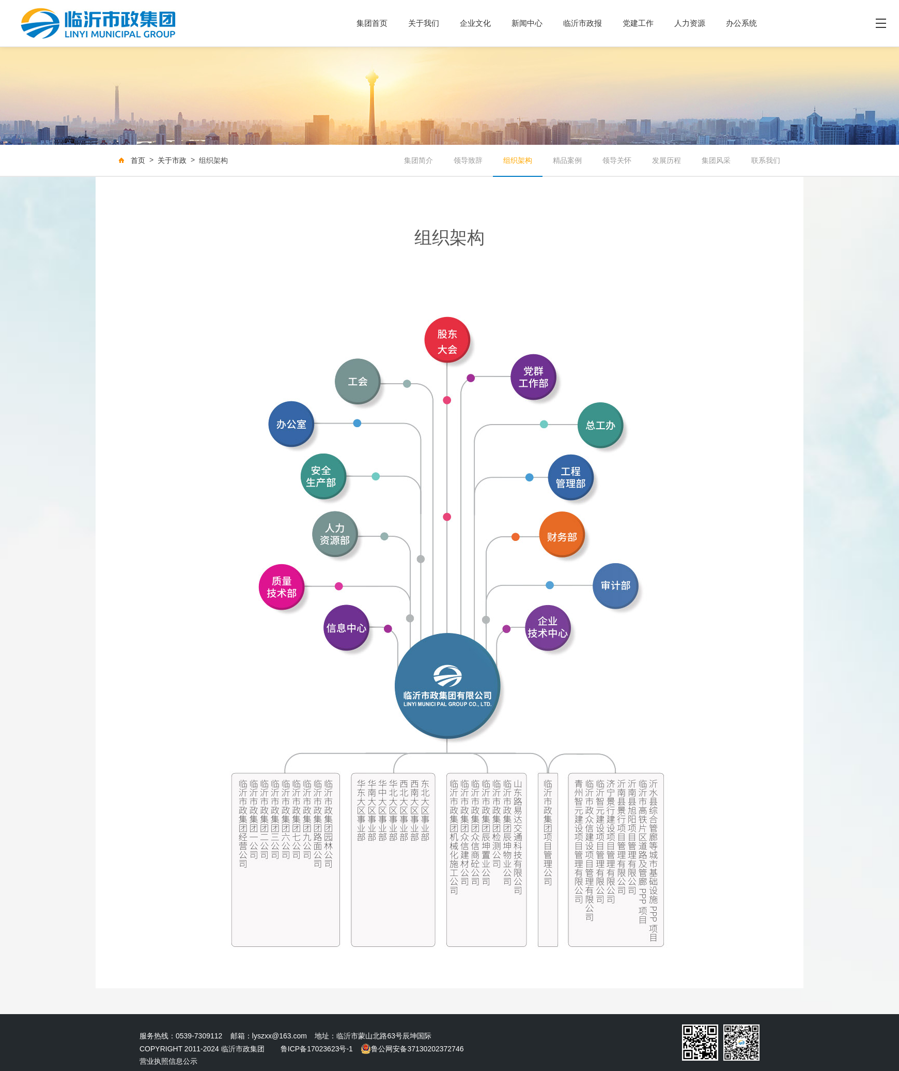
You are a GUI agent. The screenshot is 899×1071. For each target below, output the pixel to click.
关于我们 (423, 23)
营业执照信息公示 (168, 1061)
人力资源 (689, 23)
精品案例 (567, 160)
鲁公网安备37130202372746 (412, 1049)
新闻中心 (527, 23)
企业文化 (475, 23)
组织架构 (517, 160)
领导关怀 (616, 160)
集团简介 (418, 160)
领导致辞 (468, 160)
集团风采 (716, 160)
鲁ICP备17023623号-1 (317, 1049)
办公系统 (741, 23)
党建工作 (638, 23)
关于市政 (172, 160)
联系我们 (765, 160)
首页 (138, 160)
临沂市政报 (582, 23)
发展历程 (666, 160)
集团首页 (372, 23)
